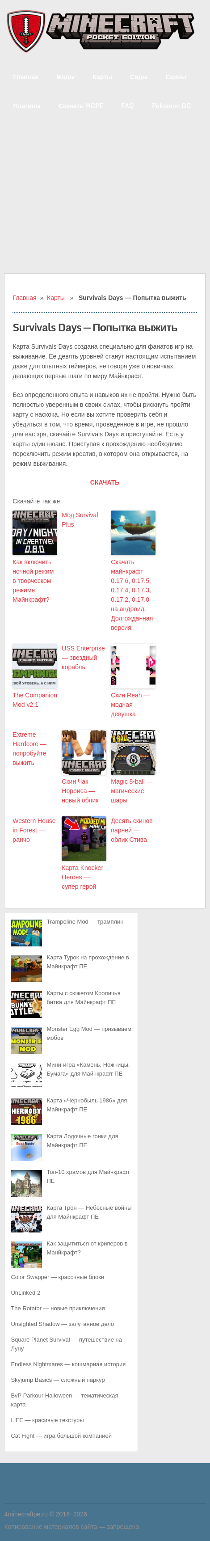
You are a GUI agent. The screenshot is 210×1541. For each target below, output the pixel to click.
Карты (102, 77)
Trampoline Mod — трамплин (84, 921)
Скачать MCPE (81, 106)
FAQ (127, 106)
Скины (175, 77)
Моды (65, 77)
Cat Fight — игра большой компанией (61, 1435)
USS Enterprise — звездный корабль (83, 658)
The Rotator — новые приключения (58, 1308)
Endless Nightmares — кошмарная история (68, 1364)
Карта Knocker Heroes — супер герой (82, 877)
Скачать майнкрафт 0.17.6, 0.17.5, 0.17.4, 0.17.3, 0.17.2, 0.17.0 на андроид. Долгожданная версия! (132, 594)
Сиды (139, 77)
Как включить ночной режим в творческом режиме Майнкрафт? (33, 580)
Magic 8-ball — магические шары (131, 791)
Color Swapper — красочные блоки (57, 1277)
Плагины (27, 106)
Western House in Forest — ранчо (34, 830)
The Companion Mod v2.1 (35, 700)
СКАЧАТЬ (105, 482)
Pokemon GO (171, 106)
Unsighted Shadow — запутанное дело (62, 1324)
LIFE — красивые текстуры (47, 1420)
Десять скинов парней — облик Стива (131, 830)
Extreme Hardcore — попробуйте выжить (29, 748)
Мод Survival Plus (80, 519)
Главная (25, 77)
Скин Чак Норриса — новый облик (80, 791)
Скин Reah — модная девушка (130, 705)
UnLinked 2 (25, 1292)
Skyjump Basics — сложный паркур (58, 1379)
